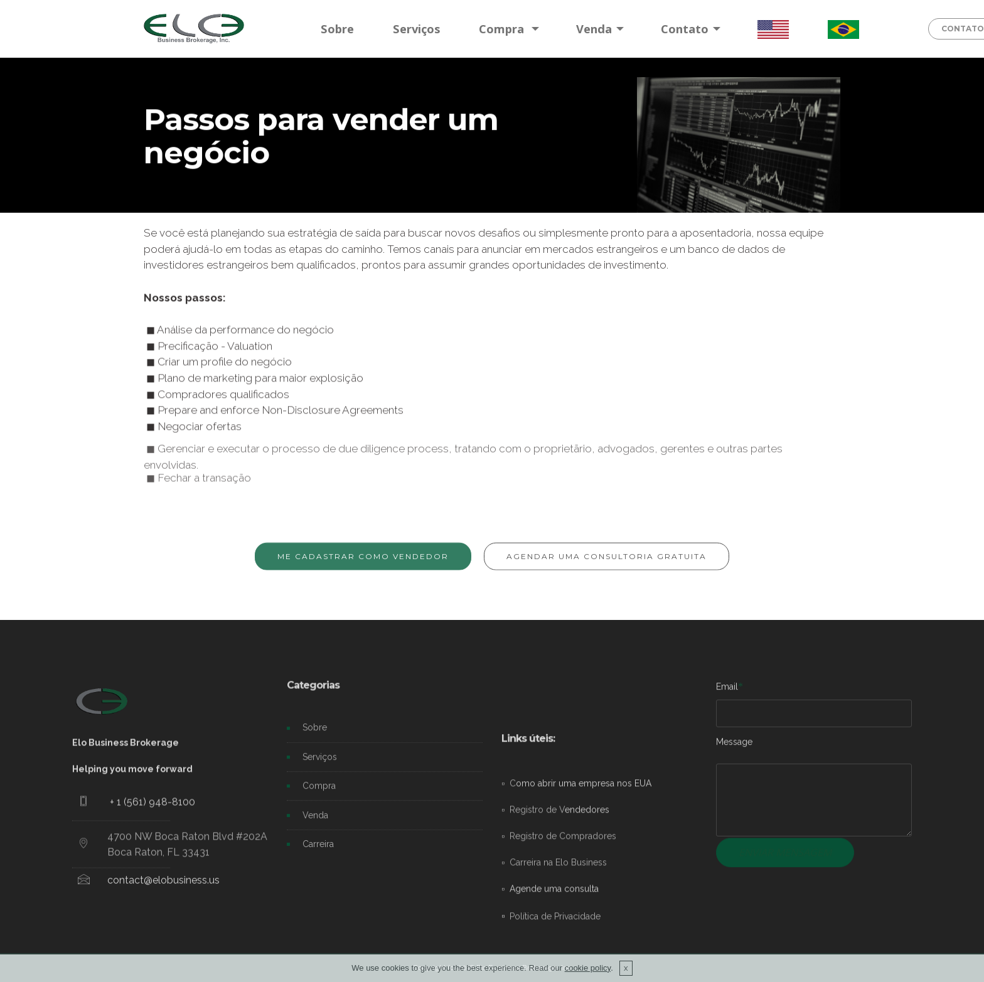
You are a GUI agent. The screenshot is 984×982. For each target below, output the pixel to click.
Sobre (337, 28)
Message (734, 746)
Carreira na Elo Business (558, 942)
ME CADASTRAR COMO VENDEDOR (363, 563)
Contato (685, 28)
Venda (594, 28)
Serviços (417, 28)
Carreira (318, 852)
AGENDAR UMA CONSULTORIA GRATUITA (606, 563)
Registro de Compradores (563, 916)
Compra (503, 28)
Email (727, 690)
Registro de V (537, 890)
